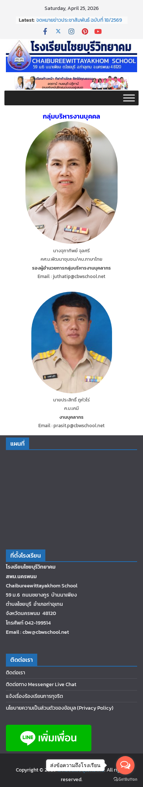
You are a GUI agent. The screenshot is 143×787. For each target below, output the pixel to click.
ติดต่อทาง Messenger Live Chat (41, 684)
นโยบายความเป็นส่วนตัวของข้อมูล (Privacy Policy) (60, 708)
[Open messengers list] (125, 765)
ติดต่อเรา (15, 673)
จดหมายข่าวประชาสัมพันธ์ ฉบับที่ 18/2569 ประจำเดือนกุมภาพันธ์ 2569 (79, 23)
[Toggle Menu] (129, 98)
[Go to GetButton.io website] (125, 779)
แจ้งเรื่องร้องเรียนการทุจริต (34, 696)
